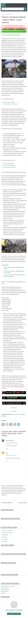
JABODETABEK (5, 534)
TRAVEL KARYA (10, 440)
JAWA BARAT (4, 537)
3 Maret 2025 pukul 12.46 (11, 455)
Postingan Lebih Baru (7, 502)
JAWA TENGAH (5, 539)
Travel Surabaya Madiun (9, 102)
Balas (7, 448)
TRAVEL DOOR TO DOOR (7, 586)
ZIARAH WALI (5, 591)
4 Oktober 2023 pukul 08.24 (12, 443)
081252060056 (15, 317)
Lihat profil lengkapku (14, 613)
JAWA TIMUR (4, 541)
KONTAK (13, 411)
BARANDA (14, 407)
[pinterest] (10, 424)
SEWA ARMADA (5, 589)
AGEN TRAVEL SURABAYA (7, 532)
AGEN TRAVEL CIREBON (7, 530)
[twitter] (6, 424)
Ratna (7, 453)
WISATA (3, 593)
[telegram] (18, 424)
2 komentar (21, 25)
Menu (3, 5)
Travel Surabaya (7, 163)
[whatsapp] (14, 424)
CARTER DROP (5, 588)
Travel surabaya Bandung (9, 167)
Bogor (12, 163)
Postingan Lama (22, 502)
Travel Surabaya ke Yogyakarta (10, 104)
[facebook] (3, 424)
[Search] (12, 9)
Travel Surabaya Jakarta (9, 165)
